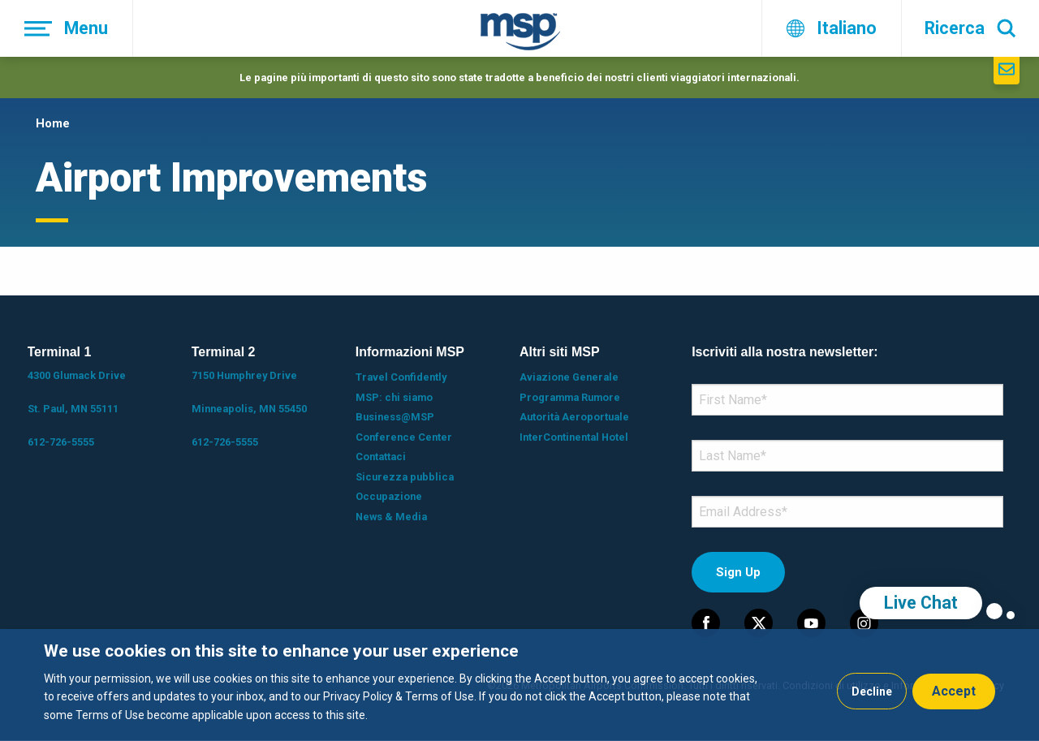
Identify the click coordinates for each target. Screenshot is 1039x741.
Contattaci (381, 456)
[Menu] (66, 28)
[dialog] (519, 685)
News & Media (391, 517)
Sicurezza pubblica (405, 477)
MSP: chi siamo (394, 397)
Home (53, 123)
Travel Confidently (401, 377)
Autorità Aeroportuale (574, 417)
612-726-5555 (61, 442)
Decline (871, 691)
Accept (954, 691)
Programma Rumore (570, 397)
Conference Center (404, 437)
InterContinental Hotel (574, 437)
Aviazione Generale (569, 377)
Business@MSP (395, 417)
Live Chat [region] (921, 602)
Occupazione (389, 496)
